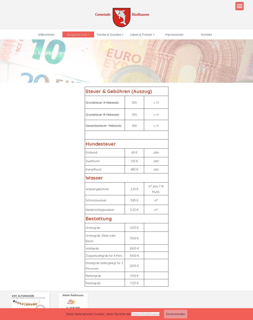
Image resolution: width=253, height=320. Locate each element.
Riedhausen (140, 14)
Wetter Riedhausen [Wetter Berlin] (73, 295)
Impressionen (174, 34)
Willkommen (46, 34)
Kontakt (206, 34)
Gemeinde (102, 14)
